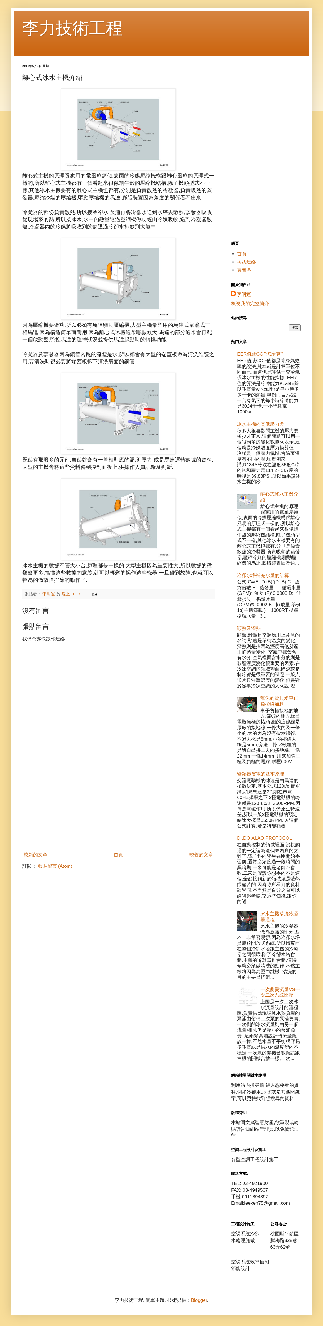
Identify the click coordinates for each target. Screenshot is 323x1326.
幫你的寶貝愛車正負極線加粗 (279, 701)
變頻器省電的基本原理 (260, 774)
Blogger (199, 1300)
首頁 (118, 854)
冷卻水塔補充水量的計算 (263, 575)
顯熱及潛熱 (249, 628)
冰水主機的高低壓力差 (260, 424)
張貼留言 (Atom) (55, 866)
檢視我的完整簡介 (250, 303)
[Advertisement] (118, 807)
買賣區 (244, 270)
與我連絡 (246, 262)
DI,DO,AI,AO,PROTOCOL (264, 838)
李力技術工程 (72, 28)
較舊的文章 (201, 854)
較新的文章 (35, 854)
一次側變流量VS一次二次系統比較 (280, 992)
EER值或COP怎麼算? (260, 354)
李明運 (244, 294)
